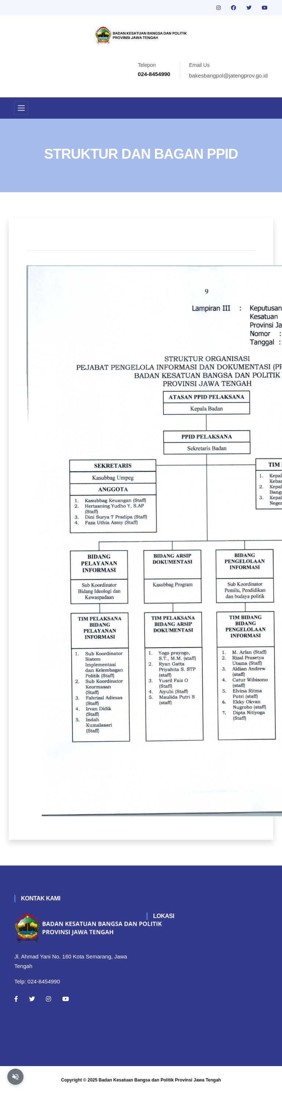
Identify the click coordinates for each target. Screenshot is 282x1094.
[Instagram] (48, 998)
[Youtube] (66, 998)
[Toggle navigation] (21, 108)
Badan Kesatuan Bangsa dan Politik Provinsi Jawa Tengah (160, 1080)
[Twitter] (32, 998)
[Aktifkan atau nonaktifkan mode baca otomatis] (15, 1077)
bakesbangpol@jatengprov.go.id (228, 75)
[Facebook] (16, 998)
